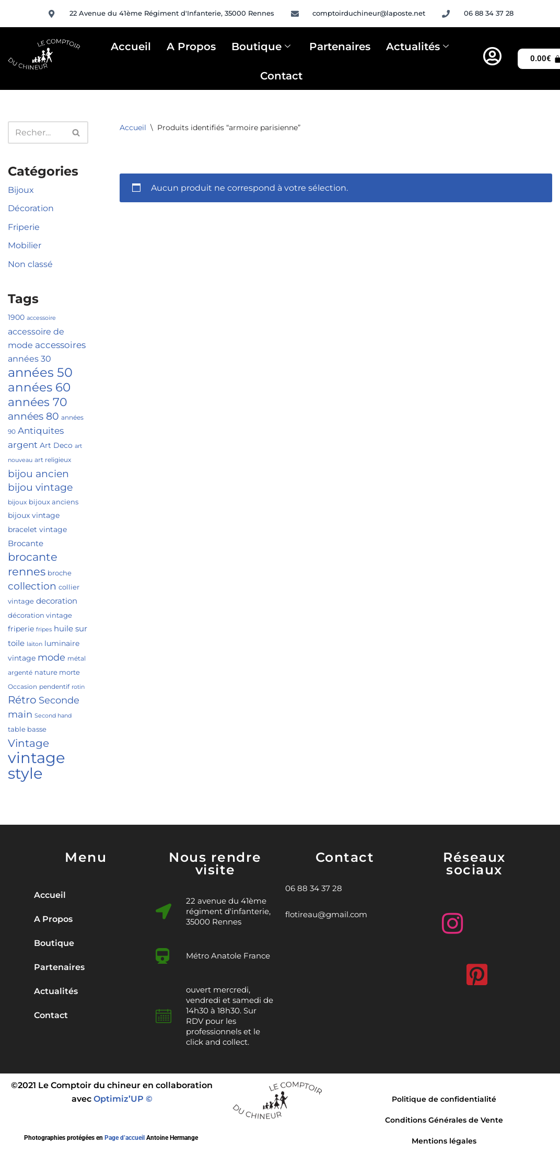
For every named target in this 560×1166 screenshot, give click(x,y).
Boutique (260, 47)
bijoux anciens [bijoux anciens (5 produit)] (53, 502)
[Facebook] (499, 923)
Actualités (417, 47)
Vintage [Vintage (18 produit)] (28, 742)
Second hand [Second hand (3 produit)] (53, 715)
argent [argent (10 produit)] (23, 445)
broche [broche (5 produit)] (60, 573)
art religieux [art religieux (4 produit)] (52, 460)
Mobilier (24, 245)
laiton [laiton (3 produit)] (34, 644)
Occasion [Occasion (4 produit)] (22, 686)
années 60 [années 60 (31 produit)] (39, 387)
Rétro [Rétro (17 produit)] (22, 700)
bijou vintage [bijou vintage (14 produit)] (40, 487)
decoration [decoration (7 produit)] (56, 601)
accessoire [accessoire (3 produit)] (41, 318)
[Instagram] (450, 919)
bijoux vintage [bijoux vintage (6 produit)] (34, 515)
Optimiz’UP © (123, 1099)
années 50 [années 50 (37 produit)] (40, 372)
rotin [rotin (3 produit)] (78, 687)
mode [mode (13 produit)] (51, 657)
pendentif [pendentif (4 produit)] (54, 686)
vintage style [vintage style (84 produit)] (36, 765)
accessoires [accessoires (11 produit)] (60, 344)
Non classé (30, 264)
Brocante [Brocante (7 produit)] (25, 543)
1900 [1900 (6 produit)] (16, 317)
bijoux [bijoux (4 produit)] (17, 502)
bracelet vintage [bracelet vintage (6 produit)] (37, 529)
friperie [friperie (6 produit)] (21, 628)
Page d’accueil (124, 1137)
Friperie (24, 227)
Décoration (31, 208)
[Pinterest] (474, 970)
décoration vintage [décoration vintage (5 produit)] (40, 615)
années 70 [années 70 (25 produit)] (37, 402)
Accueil (131, 46)
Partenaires (339, 46)
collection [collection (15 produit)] (32, 586)
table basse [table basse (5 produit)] (27, 729)
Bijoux (21, 190)
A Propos (191, 46)
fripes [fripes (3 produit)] (44, 629)
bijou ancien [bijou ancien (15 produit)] (38, 474)
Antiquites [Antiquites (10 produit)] (41, 430)
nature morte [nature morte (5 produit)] (57, 672)
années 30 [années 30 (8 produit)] (29, 359)
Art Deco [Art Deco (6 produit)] (56, 445)
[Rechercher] (36, 132)
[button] (85, 943)
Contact (281, 76)
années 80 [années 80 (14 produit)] (33, 416)
